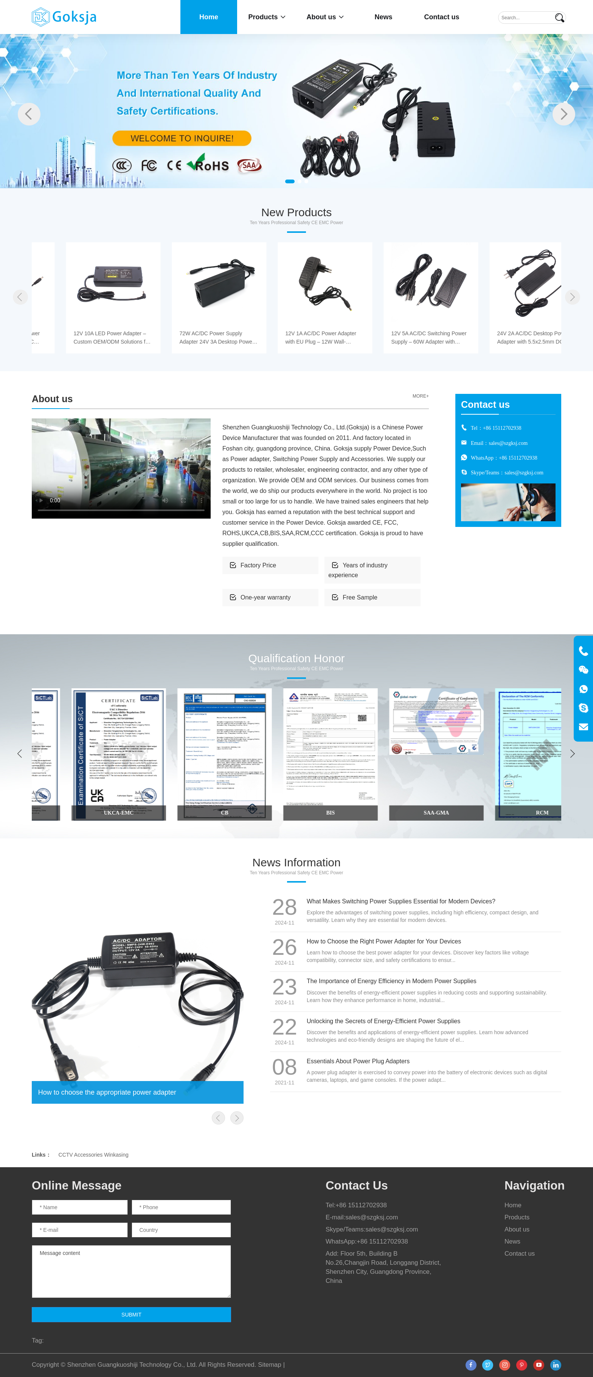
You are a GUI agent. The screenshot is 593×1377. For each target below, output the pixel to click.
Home (208, 17)
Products (267, 17)
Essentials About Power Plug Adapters (358, 1061)
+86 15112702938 (502, 428)
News (383, 17)
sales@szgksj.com (508, 443)
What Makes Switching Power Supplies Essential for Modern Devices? (401, 901)
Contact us (441, 17)
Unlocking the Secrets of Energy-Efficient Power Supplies (383, 1021)
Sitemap (269, 1364)
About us (325, 17)
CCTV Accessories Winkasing (94, 1155)
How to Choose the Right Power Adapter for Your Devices (384, 941)
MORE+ (421, 396)
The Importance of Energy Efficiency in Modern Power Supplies (392, 981)
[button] (290, 181)
